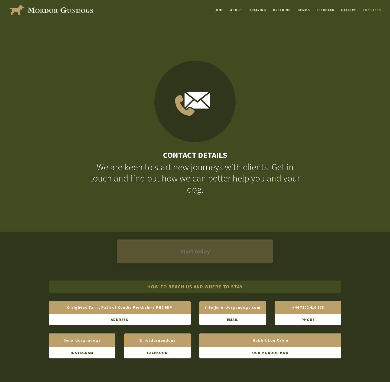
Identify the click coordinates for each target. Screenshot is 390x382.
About (236, 10)
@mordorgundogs (81, 340)
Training (257, 10)
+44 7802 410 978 (308, 307)
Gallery (348, 10)
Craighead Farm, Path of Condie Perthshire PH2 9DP (119, 307)
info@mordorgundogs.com (232, 307)
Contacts (372, 10)
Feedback (325, 10)
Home (218, 10)
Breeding (282, 10)
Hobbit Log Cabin (270, 340)
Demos (304, 10)
